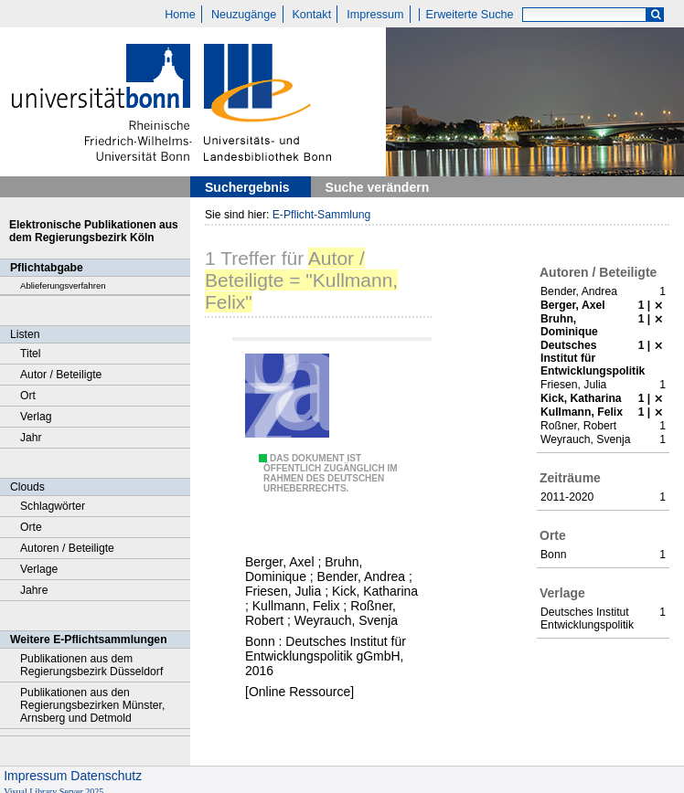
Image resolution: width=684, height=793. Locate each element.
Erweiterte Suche (470, 14)
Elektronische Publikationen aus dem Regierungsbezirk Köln (93, 231)
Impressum (375, 14)
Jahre (34, 590)
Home (180, 14)
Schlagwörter (52, 506)
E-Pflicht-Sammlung (322, 214)
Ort (28, 395)
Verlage (39, 569)
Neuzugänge (243, 14)
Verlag (36, 416)
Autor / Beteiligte (61, 374)
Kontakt (311, 14)
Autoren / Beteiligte (67, 548)
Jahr (31, 437)
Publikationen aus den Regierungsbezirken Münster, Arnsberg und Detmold (92, 705)
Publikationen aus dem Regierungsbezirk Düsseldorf (91, 665)
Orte (31, 527)
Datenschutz (106, 775)
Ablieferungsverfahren (63, 285)
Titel (30, 353)
